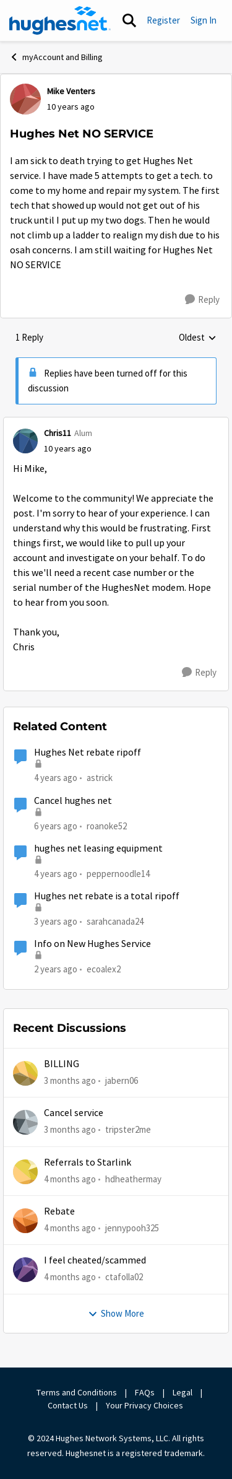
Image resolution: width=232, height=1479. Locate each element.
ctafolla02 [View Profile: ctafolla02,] (124, 1277)
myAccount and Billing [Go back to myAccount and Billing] (56, 57)
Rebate (59, 1211)
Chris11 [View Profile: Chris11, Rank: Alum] (57, 432)
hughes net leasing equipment (98, 848)
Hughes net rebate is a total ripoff (106, 896)
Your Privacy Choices (145, 1405)
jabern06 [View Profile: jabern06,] (121, 1080)
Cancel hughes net (73, 801)
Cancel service (73, 1113)
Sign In (204, 20)
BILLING (61, 1064)
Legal (182, 1392)
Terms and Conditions (77, 1392)
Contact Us (68, 1405)
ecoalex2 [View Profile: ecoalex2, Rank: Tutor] (104, 969)
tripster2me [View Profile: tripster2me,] (128, 1129)
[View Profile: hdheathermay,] (25, 1171)
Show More (116, 1313)
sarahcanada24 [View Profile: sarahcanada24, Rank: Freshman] (115, 921)
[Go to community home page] (60, 20)
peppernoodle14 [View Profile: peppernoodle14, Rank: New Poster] (118, 873)
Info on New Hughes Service (92, 944)
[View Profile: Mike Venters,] (25, 99)
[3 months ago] (70, 1081)
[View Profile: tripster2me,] (25, 1122)
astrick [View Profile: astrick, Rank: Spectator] (100, 777)
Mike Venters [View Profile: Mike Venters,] (71, 91)
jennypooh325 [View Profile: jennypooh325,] (132, 1228)
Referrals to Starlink (87, 1162)
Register (163, 20)
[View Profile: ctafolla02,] (25, 1269)
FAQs (145, 1392)
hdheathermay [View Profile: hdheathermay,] (133, 1179)
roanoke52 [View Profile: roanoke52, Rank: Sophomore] (107, 825)
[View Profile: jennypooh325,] (25, 1220)
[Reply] (202, 299)
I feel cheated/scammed (95, 1260)
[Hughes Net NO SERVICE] (68, 448)
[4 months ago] (70, 1179)
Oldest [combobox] (198, 338)
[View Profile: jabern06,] (25, 1073)
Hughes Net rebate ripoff (87, 752)
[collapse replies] (116, 423)
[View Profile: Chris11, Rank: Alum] (25, 441)
